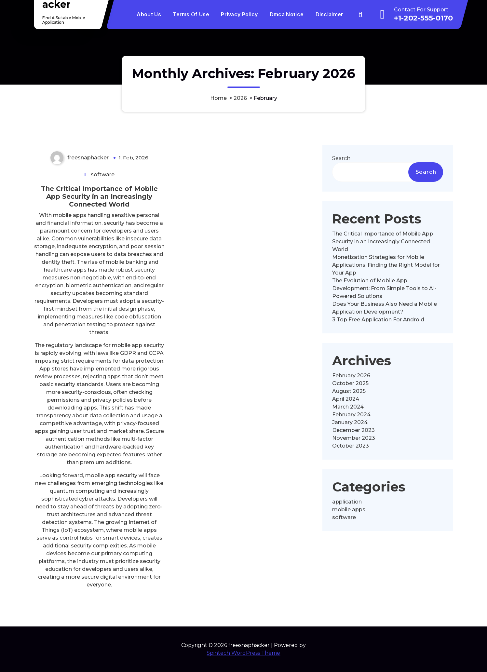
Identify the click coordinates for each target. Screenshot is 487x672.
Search (341, 158)
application (347, 502)
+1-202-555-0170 (423, 17)
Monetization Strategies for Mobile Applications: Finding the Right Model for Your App (386, 265)
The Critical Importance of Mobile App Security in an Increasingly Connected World (99, 196)
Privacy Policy (239, 14)
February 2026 (351, 375)
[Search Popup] (360, 14)
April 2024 (345, 399)
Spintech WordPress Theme (243, 653)
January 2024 (350, 422)
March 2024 (348, 407)
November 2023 (353, 438)
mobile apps (348, 509)
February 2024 (351, 414)
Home (218, 98)
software (103, 174)
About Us (149, 14)
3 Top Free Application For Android (378, 319)
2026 (240, 98)
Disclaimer (330, 14)
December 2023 (353, 430)
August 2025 (349, 391)
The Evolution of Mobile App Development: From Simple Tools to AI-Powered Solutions (384, 288)
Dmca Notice (287, 14)
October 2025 (350, 383)
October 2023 (350, 446)
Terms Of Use (191, 14)
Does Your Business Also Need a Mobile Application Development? (384, 308)
